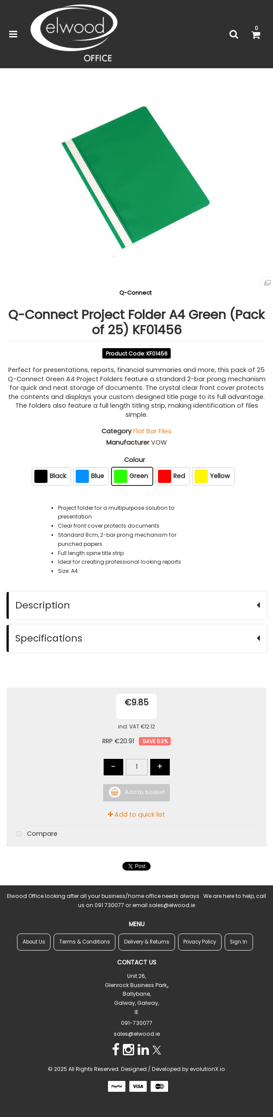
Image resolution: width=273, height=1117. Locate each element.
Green (131, 476)
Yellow (212, 476)
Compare (35, 834)
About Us (34, 941)
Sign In (238, 941)
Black (50, 476)
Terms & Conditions (84, 941)
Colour (134, 459)
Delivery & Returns (146, 941)
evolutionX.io (207, 1069)
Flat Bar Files (152, 431)
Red (171, 476)
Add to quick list (136, 814)
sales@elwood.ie (137, 1033)
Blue (90, 476)
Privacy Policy (199, 941)
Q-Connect (135, 293)
